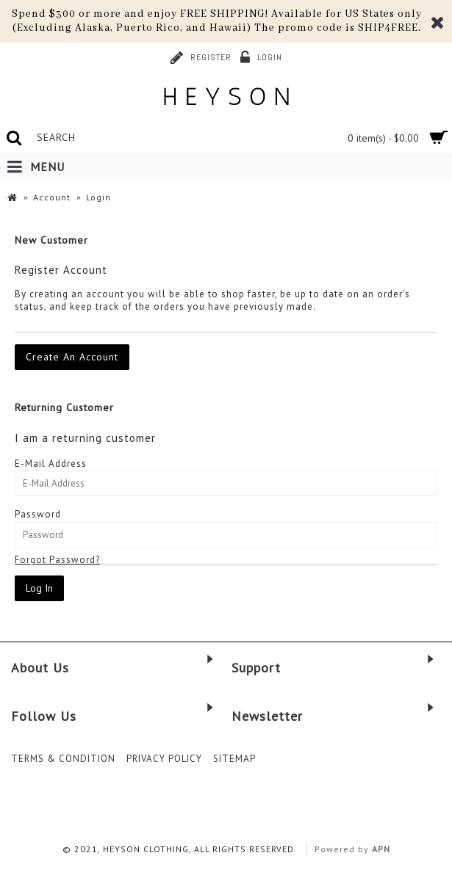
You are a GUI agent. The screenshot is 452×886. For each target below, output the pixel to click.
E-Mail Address (51, 463)
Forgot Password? (57, 559)
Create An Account (72, 356)
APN (381, 848)
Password (38, 514)
